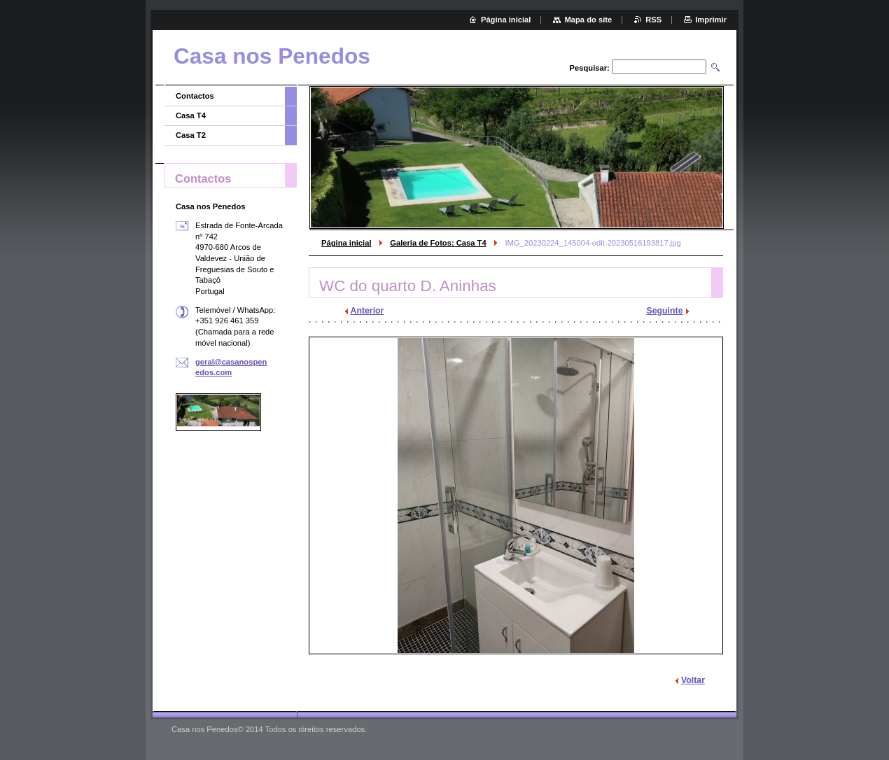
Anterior (367, 311)
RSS (653, 19)
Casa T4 (191, 115)
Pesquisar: (590, 68)
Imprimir (711, 19)
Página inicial (346, 243)
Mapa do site (588, 19)
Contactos (195, 96)
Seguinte (665, 311)
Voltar (693, 680)
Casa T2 (191, 135)
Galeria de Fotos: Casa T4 (438, 243)
